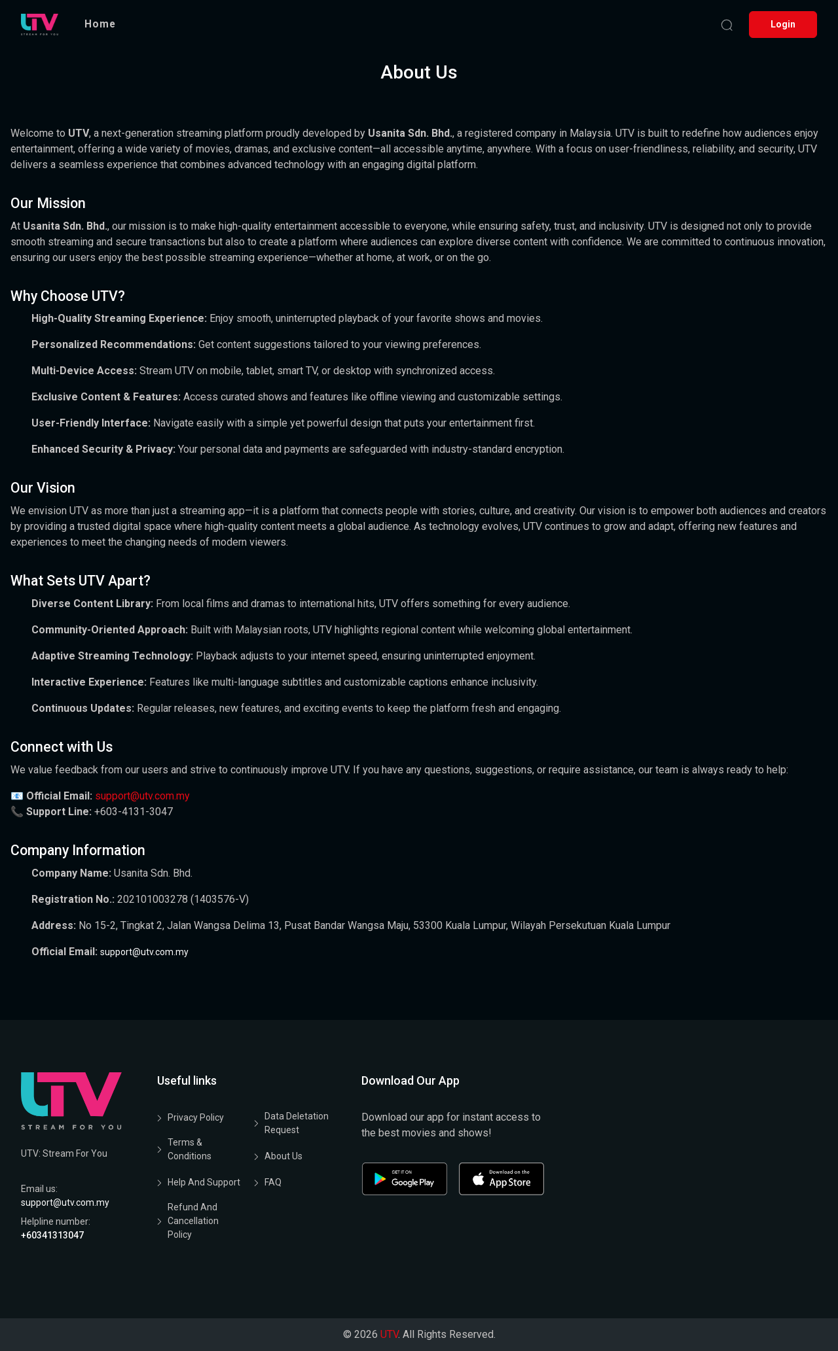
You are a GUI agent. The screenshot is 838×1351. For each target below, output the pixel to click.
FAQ (273, 1182)
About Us (283, 1156)
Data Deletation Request (296, 1123)
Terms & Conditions (189, 1149)
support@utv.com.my (142, 796)
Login (783, 24)
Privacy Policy (196, 1117)
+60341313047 (52, 1235)
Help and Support (204, 1182)
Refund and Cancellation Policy (193, 1221)
